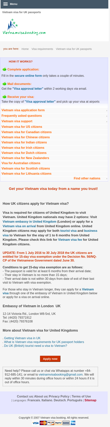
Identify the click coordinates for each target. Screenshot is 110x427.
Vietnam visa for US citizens (22, 126)
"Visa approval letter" (27, 88)
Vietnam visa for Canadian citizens (27, 132)
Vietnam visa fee (70, 239)
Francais (33, 400)
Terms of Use (81, 396)
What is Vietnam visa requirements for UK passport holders (44, 342)
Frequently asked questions (22, 115)
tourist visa (68, 230)
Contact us (25, 396)
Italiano (47, 400)
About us (40, 396)
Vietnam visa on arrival (19, 226)
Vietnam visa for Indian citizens (24, 142)
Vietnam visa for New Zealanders (25, 158)
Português (74, 400)
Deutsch (60, 400)
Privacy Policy (59, 396)
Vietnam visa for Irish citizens (23, 147)
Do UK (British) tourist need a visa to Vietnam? (35, 345)
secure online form (28, 75)
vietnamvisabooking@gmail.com (61, 374)
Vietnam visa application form (23, 110)
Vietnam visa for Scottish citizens (26, 168)
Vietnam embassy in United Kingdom (29, 221)
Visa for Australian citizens (21, 163)
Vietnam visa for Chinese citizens (26, 137)
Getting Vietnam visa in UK (22, 338)
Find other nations (87, 178)
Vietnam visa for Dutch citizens (24, 152)
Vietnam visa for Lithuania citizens (26, 173)
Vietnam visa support (17, 121)
